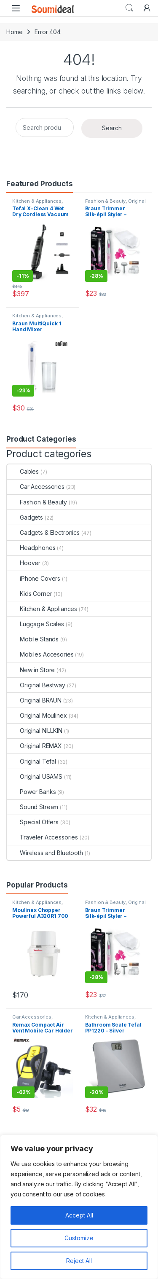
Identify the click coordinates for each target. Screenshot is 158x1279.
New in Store (31, 669)
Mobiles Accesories (40, 654)
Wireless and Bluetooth (45, 852)
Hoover (23, 562)
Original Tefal (31, 761)
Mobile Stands (33, 639)
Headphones (31, 547)
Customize (79, 1237)
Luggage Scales (35, 623)
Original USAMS (34, 776)
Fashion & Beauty (105, 201)
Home (14, 31)
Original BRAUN (34, 700)
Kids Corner (29, 593)
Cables (23, 471)
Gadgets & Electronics (43, 532)
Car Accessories (35, 486)
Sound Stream (32, 806)
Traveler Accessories (42, 837)
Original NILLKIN (34, 730)
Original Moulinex (37, 715)
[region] (79, 1207)
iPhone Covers (33, 578)
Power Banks (31, 791)
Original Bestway (36, 685)
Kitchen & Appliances (37, 201)
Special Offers (33, 822)
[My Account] (147, 8)
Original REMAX (34, 745)
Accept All (79, 1215)
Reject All (79, 1260)
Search (129, 8)
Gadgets (25, 517)
